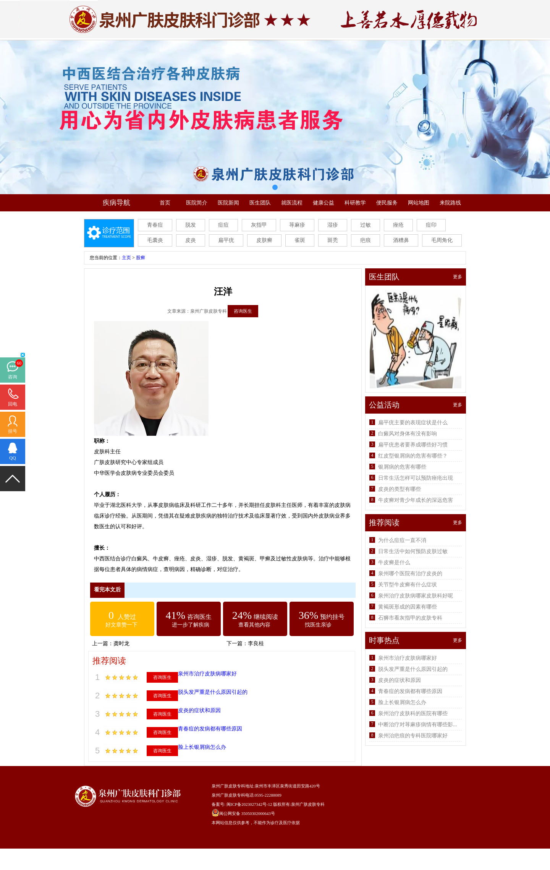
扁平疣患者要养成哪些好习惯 (413, 445)
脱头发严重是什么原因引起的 (212, 692)
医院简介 (196, 203)
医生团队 (260, 203)
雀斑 (299, 240)
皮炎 (190, 240)
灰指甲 (259, 225)
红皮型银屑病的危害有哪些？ (413, 456)
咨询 (12, 377)
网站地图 (418, 203)
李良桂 (256, 643)
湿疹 (332, 225)
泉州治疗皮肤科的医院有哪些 (413, 713)
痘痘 (223, 225)
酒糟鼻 (401, 240)
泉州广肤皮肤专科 (308, 804)
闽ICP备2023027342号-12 (249, 804)
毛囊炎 (155, 240)
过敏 (365, 225)
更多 (457, 276)
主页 (126, 257)
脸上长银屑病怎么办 (202, 747)
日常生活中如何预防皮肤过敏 (413, 551)
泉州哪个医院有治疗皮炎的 (410, 573)
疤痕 (365, 240)
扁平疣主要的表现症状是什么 (413, 422)
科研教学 (355, 203)
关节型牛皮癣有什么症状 (407, 585)
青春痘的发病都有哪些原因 (210, 729)
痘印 (431, 225)
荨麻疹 (297, 225)
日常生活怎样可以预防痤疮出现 (415, 478)
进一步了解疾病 (190, 625)
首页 (165, 203)
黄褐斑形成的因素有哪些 (407, 607)
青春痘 (155, 225)
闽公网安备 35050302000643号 (247, 813)
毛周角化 (442, 240)
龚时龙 (121, 643)
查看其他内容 (254, 625)
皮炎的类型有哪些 (399, 489)
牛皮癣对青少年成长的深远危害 (415, 500)
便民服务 (387, 203)
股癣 (140, 257)
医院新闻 (228, 203)
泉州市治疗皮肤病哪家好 (207, 674)
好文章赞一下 (121, 625)
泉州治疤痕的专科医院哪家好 (413, 736)
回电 (12, 404)
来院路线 (450, 203)
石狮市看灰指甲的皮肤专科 (410, 618)
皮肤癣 (264, 240)
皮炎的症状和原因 (199, 710)
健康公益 (323, 203)
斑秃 (332, 240)
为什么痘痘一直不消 (402, 540)
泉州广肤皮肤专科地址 (233, 786)
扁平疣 (226, 240)
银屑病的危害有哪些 (402, 467)
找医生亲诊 (318, 625)
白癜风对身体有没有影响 (407, 434)
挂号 (12, 431)
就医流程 (291, 203)
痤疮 (398, 225)
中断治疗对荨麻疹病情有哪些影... (417, 724)
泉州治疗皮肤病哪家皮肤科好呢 (415, 596)
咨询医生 (243, 311)
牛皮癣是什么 (394, 562)
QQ (12, 458)
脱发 (190, 225)
